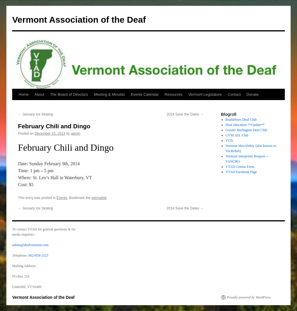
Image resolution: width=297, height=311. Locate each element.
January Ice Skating (35, 114)
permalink (98, 198)
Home (24, 94)
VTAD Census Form (240, 167)
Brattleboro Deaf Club (241, 120)
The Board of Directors (69, 94)
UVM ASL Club (237, 135)
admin (75, 133)
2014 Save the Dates (185, 114)
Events (62, 198)
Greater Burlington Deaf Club (246, 130)
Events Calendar (145, 94)
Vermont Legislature (205, 94)
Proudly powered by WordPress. (249, 297)
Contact (234, 94)
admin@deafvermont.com (30, 245)
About (39, 94)
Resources (173, 94)
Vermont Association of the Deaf (79, 19)
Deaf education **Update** (245, 125)
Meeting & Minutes (109, 94)
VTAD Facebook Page (241, 172)
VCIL (230, 140)
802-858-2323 (38, 255)
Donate (253, 94)
